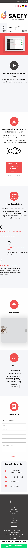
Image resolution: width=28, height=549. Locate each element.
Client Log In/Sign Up (21, 1)
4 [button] (15, 175)
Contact (14, 516)
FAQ (14, 518)
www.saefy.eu (14, 486)
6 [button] (19, 175)
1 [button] (8, 175)
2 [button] (10, 175)
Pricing (14, 514)
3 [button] (13, 175)
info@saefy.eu (14, 481)
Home (14, 507)
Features (14, 509)
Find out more (14, 44)
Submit (14, 456)
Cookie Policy (14, 522)
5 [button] (17, 175)
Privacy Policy (14, 520)
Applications (14, 511)
